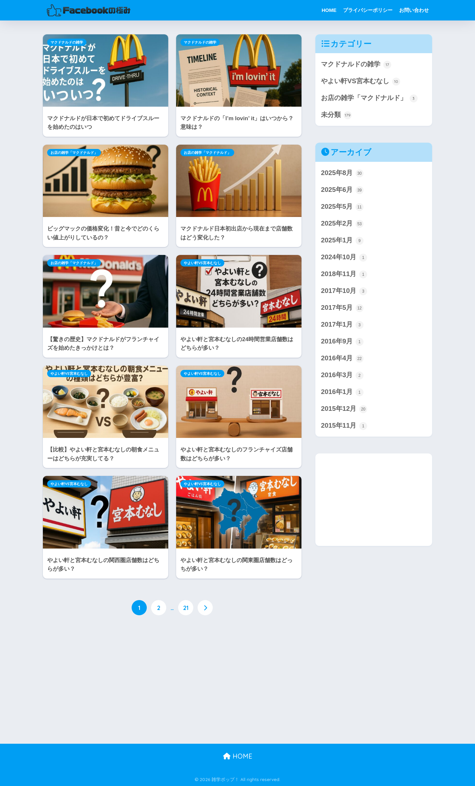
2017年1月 (342, 326)
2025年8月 (342, 173)
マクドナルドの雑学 (66, 42)
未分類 (336, 115)
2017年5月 (342, 309)
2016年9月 (342, 343)
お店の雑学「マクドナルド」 (74, 152)
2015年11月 (344, 428)
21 (186, 608)
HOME (329, 10)
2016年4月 (342, 360)
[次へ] (205, 608)
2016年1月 (342, 394)
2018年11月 (344, 275)
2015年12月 (344, 411)
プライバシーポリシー (368, 10)
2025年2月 (342, 224)
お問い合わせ (414, 10)
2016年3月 (342, 377)
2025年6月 (342, 191)
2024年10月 (344, 258)
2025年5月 (342, 207)
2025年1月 (342, 241)
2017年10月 (344, 292)
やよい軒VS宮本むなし (202, 263)
